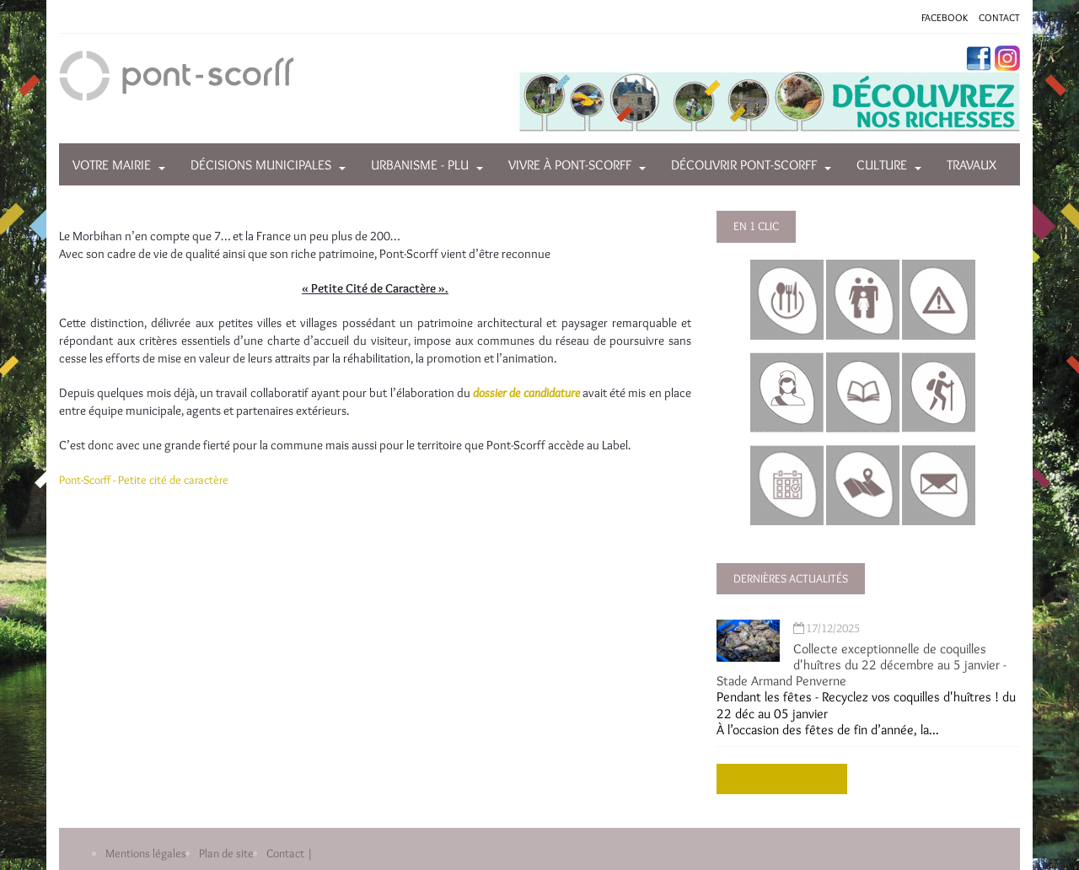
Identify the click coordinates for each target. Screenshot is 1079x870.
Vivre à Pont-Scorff (569, 165)
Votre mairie (111, 165)
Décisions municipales (261, 165)
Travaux (971, 165)
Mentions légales (145, 853)
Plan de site (226, 853)
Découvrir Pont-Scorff (744, 165)
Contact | (289, 853)
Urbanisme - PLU (420, 165)
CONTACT (999, 17)
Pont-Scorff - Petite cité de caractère (143, 479)
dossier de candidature (526, 392)
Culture (881, 165)
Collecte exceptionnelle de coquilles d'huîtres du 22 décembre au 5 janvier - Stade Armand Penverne (862, 665)
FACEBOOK (944, 17)
